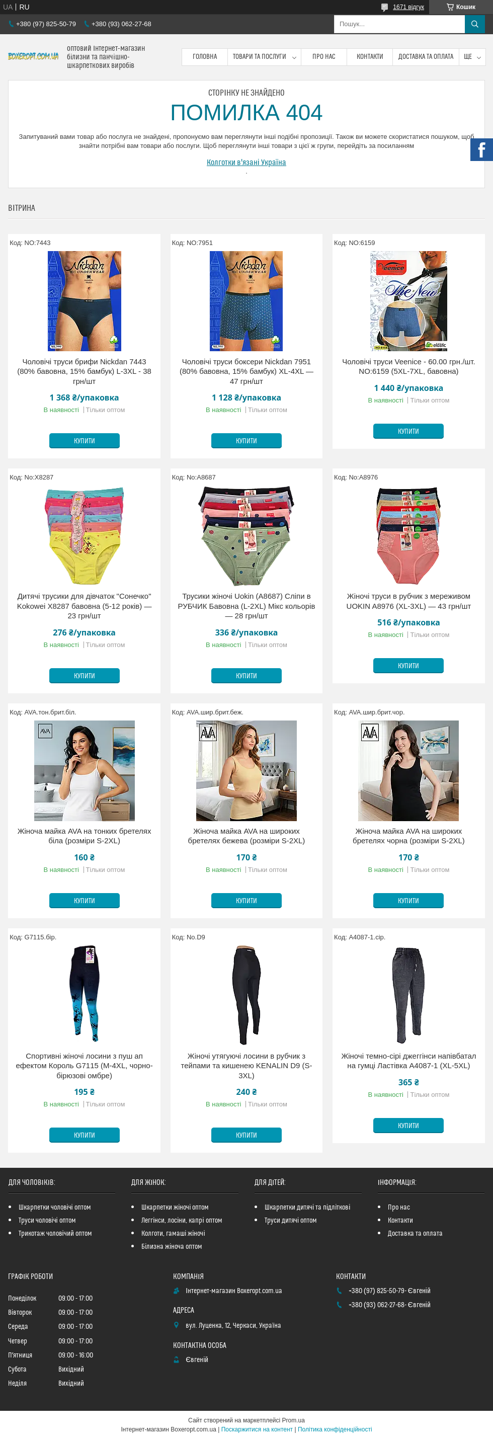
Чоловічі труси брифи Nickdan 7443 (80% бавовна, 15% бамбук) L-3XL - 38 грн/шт (84, 371)
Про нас (324, 57)
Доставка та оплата (425, 57)
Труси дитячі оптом (291, 1221)
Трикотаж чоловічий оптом (55, 1234)
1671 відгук (408, 7)
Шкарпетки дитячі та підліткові (307, 1208)
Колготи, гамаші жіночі (173, 1234)
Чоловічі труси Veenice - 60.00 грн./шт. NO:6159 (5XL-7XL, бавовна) (408, 366)
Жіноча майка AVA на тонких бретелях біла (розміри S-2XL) (84, 836)
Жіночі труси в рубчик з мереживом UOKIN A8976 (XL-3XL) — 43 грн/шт (409, 601)
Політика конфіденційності (335, 1429)
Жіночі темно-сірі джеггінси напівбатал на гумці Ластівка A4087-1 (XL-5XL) (408, 1061)
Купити (84, 441)
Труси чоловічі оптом (47, 1221)
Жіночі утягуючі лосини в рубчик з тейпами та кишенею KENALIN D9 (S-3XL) (246, 1066)
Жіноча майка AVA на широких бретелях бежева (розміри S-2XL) (246, 836)
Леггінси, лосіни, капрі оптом (181, 1221)
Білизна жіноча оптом (171, 1247)
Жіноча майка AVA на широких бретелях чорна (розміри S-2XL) (409, 836)
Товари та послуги (259, 57)
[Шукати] (475, 24)
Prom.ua (293, 1420)
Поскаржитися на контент (257, 1429)
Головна (205, 57)
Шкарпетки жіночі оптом (175, 1208)
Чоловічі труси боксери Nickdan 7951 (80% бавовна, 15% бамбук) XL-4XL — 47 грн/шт (246, 371)
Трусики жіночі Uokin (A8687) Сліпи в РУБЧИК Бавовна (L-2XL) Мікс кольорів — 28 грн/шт (246, 606)
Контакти (370, 57)
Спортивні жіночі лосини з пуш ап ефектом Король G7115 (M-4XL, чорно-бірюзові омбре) (84, 1066)
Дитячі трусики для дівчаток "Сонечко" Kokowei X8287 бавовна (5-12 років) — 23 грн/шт (84, 606)
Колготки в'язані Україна (246, 162)
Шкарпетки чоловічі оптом (55, 1208)
